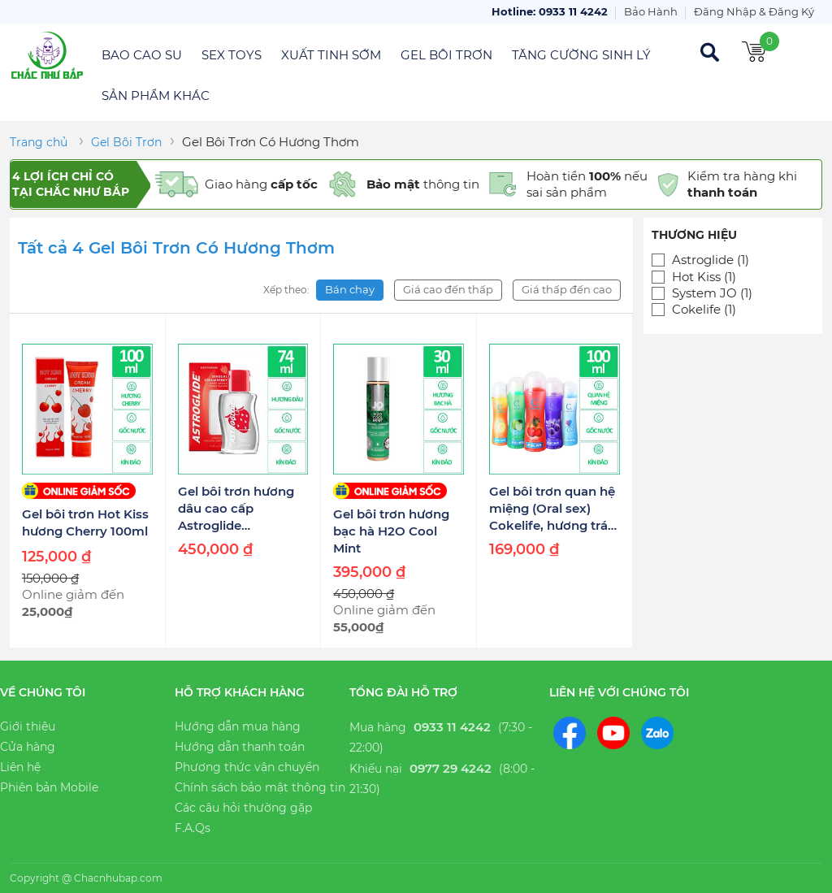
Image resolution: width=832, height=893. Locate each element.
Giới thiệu (27, 726)
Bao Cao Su (142, 55)
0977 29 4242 (451, 768)
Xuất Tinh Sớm (331, 55)
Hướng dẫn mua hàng (238, 726)
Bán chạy (350, 289)
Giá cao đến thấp (448, 289)
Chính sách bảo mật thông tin (260, 787)
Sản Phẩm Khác (156, 95)
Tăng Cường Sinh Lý (581, 55)
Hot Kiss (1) (704, 277)
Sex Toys (232, 55)
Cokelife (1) (704, 309)
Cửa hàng (27, 746)
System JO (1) (712, 293)
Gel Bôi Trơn (446, 55)
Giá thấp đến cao (567, 289)
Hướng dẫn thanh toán (240, 746)
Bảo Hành (651, 11)
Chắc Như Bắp (47, 55)
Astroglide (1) (710, 260)
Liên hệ (20, 767)
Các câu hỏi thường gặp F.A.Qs (243, 817)
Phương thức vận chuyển (247, 767)
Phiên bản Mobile (49, 787)
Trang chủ (38, 142)
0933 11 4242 (452, 727)
